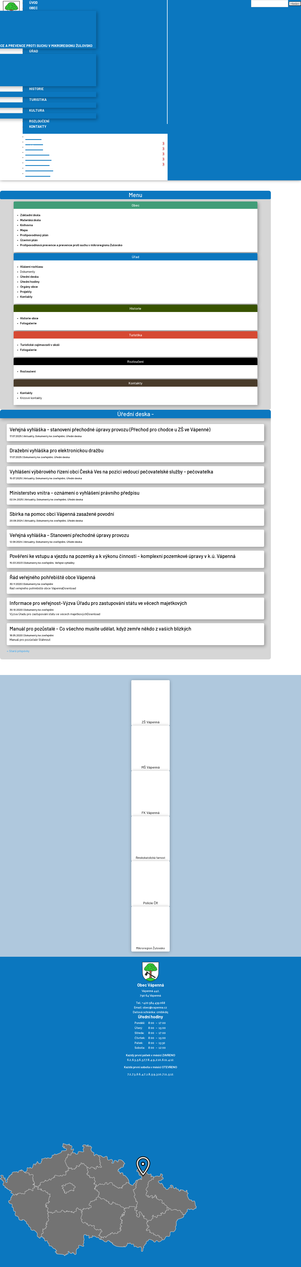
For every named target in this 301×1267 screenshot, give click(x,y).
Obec (33, 8)
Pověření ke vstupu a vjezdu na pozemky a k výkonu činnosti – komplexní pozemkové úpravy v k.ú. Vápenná (123, 556)
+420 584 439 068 (153, 1002)
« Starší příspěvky (18, 651)
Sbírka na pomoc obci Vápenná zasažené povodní (62, 514)
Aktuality (28, 436)
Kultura (36, 110)
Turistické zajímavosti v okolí (40, 344)
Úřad (33, 51)
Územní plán (29, 240)
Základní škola (30, 215)
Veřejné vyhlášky (64, 562)
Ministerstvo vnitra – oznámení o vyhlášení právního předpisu (74, 493)
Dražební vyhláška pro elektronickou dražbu (56, 450)
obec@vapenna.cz (155, 1007)
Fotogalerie (28, 323)
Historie (36, 89)
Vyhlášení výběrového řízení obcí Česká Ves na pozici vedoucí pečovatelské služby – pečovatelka (111, 471)
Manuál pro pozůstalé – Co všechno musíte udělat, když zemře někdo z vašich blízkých (100, 628)
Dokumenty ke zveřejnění (50, 436)
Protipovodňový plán (34, 235)
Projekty (26, 291)
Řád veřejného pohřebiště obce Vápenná (52, 577)
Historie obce (29, 318)
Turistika (38, 99)
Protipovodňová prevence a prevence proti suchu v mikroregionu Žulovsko (71, 245)
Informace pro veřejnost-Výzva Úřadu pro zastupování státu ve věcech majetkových (98, 603)
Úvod (33, 136)
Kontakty (37, 126)
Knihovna (26, 225)
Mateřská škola (30, 220)
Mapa (24, 230)
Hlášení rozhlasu (31, 266)
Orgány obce (29, 286)
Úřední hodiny (30, 281)
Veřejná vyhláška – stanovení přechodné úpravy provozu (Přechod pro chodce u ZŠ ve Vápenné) (110, 429)
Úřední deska (29, 276)
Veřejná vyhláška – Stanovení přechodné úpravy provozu (69, 535)
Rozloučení (39, 121)
